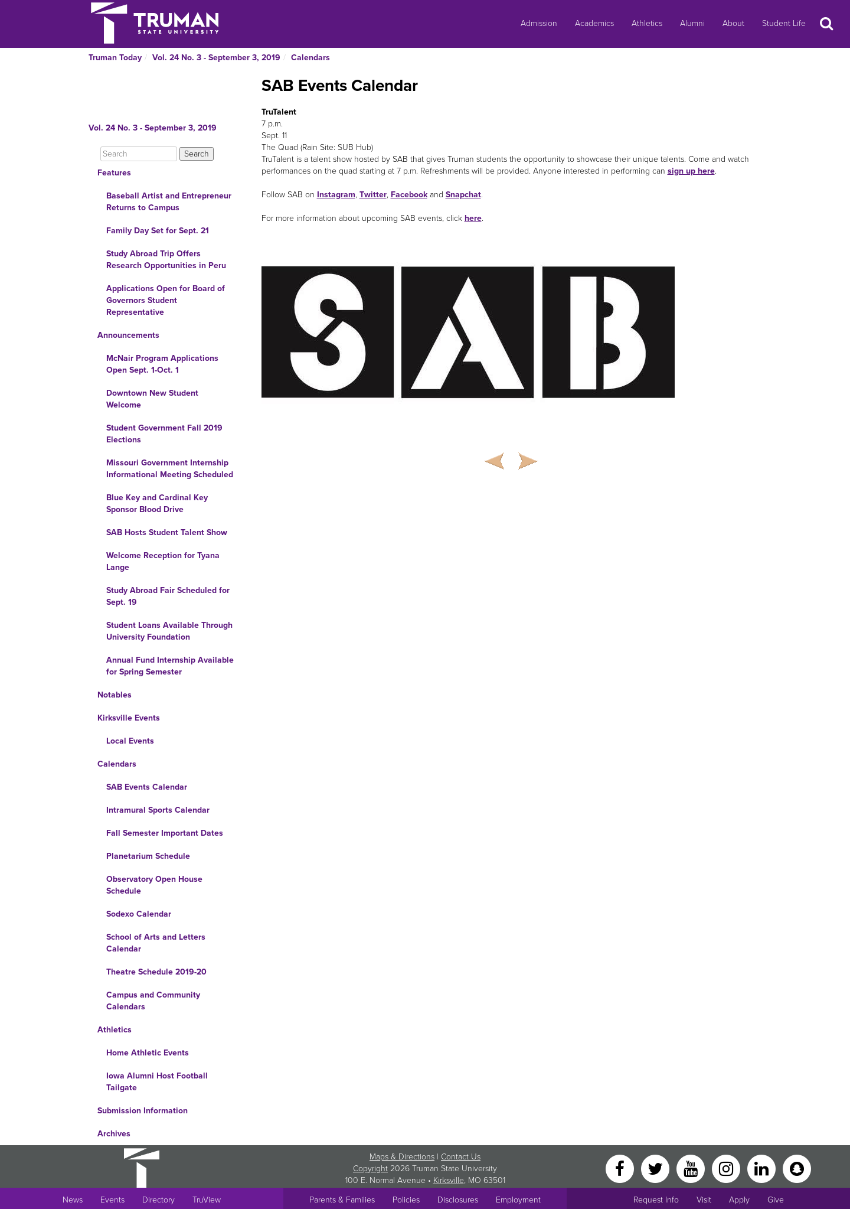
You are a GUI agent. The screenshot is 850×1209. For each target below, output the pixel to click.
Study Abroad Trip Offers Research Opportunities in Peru (166, 260)
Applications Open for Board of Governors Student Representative (165, 300)
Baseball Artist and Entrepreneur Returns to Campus (168, 202)
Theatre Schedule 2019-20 (156, 972)
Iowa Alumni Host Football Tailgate (157, 1082)
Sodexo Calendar (138, 914)
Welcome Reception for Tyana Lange (163, 561)
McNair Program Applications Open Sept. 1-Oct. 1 (162, 364)
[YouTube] (692, 1168)
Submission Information (142, 1111)
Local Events (130, 741)
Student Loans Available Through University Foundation (169, 631)
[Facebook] (621, 1168)
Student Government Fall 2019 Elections (164, 434)
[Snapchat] (796, 1168)
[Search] (138, 153)
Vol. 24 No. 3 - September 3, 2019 (216, 58)
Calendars (310, 58)
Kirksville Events (128, 718)
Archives (113, 1134)
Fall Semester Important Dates (164, 833)
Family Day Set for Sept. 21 (157, 231)
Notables (114, 695)
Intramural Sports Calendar (158, 810)
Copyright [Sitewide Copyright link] (370, 1169)
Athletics (647, 23)
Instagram (336, 195)
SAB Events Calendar (146, 787)
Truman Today (115, 58)
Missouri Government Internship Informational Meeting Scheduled (169, 469)
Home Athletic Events (147, 1053)
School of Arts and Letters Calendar (155, 943)
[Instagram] (727, 1168)
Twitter (373, 195)
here (473, 218)
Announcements (128, 335)
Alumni (692, 23)
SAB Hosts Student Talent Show (166, 532)
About (733, 23)
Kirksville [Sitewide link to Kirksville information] (448, 1180)
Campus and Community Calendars (153, 1001)
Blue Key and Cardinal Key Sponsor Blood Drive (157, 503)
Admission (539, 23)
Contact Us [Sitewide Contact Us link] (460, 1157)
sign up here (691, 171)
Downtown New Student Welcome (152, 399)
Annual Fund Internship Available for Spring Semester (170, 666)
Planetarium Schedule (148, 856)
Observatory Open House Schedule (154, 885)
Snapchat (463, 195)
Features (114, 173)
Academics (594, 23)
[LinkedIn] (762, 1168)
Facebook (409, 195)
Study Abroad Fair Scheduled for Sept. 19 (168, 596)
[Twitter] (656, 1168)
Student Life (784, 23)
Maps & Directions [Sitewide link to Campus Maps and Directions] (402, 1157)
